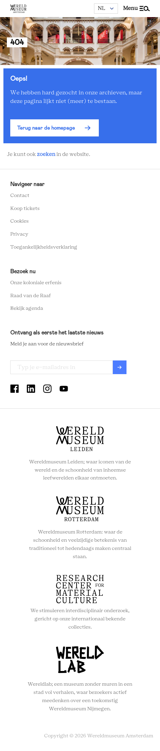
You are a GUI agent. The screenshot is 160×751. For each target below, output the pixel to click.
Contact (19, 195)
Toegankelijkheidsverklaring (43, 247)
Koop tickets (25, 208)
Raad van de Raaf (30, 295)
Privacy (19, 234)
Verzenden (119, 367)
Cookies (19, 221)
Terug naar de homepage (46, 127)
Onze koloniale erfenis (36, 282)
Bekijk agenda (26, 308)
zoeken (46, 154)
